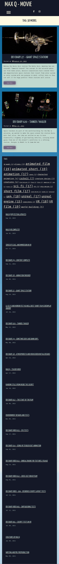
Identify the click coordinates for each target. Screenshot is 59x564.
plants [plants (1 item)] (9, 186)
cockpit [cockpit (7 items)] (26, 178)
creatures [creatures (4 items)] (11, 182)
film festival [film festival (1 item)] (24, 182)
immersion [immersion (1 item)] (48, 182)
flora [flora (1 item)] (33, 182)
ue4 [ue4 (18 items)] (13, 196)
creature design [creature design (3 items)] (45, 179)
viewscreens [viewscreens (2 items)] (29, 202)
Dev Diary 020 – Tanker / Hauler (29, 121)
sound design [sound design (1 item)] (36, 191)
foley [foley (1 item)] (40, 182)
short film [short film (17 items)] (17, 191)
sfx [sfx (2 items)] (36, 186)
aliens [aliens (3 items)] (19, 164)
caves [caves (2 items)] (33, 174)
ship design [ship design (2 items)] (46, 186)
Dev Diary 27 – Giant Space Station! (29, 57)
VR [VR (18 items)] (42, 201)
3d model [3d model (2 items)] (9, 164)
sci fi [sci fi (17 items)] (23, 186)
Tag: (29, 20)
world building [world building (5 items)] (32, 207)
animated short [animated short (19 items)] (29, 169)
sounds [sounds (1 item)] (45, 191)
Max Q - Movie (18, 4)
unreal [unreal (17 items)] (31, 196)
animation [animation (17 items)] (16, 174)
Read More (9, 83)
